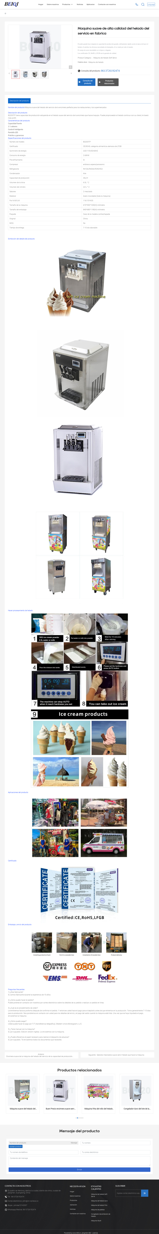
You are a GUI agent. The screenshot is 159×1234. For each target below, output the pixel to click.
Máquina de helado (95, 62)
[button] (76, 1117)
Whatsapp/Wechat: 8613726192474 (22, 1210)
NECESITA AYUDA (77, 1186)
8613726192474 (110, 70)
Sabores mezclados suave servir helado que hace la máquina (120, 1055)
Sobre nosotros (75, 1196)
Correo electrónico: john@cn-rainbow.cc (23, 1201)
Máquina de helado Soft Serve (105, 58)
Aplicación (73, 1205)
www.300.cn (76, 1233)
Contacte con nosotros (78, 1213)
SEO (89, 1233)
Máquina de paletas (98, 1210)
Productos (73, 1200)
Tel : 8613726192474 (16, 1197)
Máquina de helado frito (99, 1205)
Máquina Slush (96, 1221)
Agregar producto (15, 1146)
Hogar (72, 1191)
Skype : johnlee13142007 (17, 1205)
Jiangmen (84, 1233)
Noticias (73, 1209)
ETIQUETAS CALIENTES (96, 1187)
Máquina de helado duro (99, 1201)
